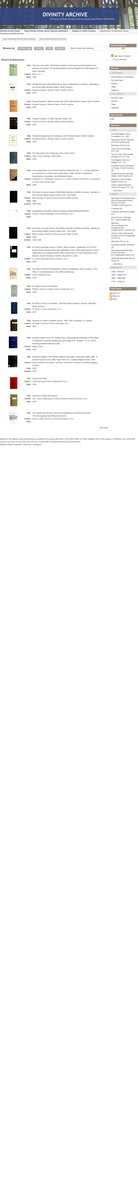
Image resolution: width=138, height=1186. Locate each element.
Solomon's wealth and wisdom (45, 396)
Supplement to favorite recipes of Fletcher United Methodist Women (60, 211)
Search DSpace (123, 56)
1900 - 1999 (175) (118, 275)
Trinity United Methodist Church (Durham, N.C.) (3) (122, 186)
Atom (114, 299)
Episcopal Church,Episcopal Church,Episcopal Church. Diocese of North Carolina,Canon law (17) (123, 201)
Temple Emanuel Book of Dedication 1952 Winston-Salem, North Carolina (63, 136)
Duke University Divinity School (53, 39)
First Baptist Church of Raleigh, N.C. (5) (120, 161)
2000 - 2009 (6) (117, 271)
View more (103, 428)
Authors (39, 48)
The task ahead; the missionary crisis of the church (53, 153)
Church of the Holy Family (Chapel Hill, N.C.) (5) (122, 155)
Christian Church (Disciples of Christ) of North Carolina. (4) (122, 168)
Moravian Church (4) (120, 241)
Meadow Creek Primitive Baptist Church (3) (121, 180)
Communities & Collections (122, 77)
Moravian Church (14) (120, 145)
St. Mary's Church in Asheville (44, 286)
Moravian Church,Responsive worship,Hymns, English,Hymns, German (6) (123, 226)
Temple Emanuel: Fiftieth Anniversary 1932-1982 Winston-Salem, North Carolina (66, 101)
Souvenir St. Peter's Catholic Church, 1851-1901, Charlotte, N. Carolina (62, 321)
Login (135, 3)
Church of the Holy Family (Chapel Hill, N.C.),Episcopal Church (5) (123, 235)
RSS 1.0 (115, 293)
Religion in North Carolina (84, 31)
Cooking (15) (116, 208)
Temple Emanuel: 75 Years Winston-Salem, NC (52, 119)
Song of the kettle (39, 378)
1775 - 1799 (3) (117, 281)
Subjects (60, 48)
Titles (49, 48)
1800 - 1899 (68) (118, 278)
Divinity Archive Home (10, 31)
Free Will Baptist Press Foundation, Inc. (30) (120, 135)
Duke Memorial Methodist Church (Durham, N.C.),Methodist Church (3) (122, 252)
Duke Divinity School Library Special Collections (46, 31)
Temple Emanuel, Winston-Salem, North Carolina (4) (122, 174)
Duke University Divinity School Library (19, 39)
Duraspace (37, 445)
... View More (116, 190)
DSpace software (6, 445)
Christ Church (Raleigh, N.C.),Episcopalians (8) (121, 218)
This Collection (119, 59)
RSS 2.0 (115, 296)
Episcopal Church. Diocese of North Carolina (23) (122, 141)
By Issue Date (25, 48)
